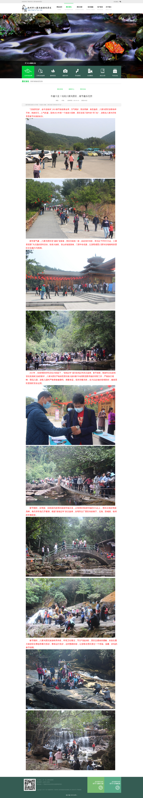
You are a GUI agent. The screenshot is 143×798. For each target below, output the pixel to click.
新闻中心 (71, 89)
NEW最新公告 (30, 63)
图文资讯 (60, 89)
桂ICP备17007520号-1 (71, 795)
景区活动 (83, 89)
